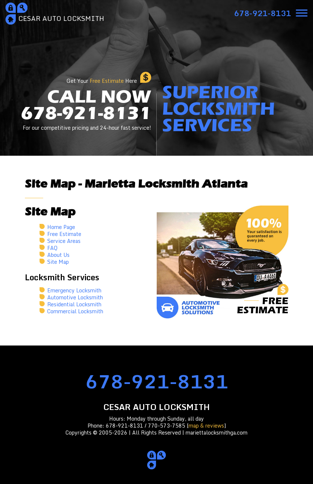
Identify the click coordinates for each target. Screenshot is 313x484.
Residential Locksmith (74, 304)
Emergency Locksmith (74, 290)
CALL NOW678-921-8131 (86, 110)
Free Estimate (64, 234)
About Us (58, 255)
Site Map (58, 262)
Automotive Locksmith (75, 297)
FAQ (52, 248)
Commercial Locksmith (75, 311)
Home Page (61, 227)
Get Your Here (102, 81)
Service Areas (64, 241)
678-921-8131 (156, 381)
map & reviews (206, 425)
